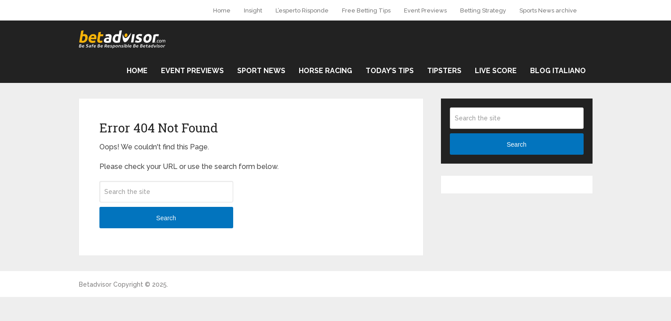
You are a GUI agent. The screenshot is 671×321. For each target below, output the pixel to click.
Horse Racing (325, 70)
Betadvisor (95, 284)
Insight (253, 10)
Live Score (496, 70)
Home (222, 10)
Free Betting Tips (366, 10)
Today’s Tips (390, 70)
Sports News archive (548, 10)
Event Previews (425, 10)
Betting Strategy (483, 10)
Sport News (261, 70)
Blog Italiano (558, 70)
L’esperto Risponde (302, 10)
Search (166, 218)
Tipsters (444, 70)
